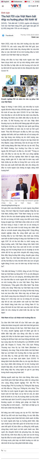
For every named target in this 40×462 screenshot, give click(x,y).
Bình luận (5, 13)
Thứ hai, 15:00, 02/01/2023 (29, 35)
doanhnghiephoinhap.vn (10, 205)
